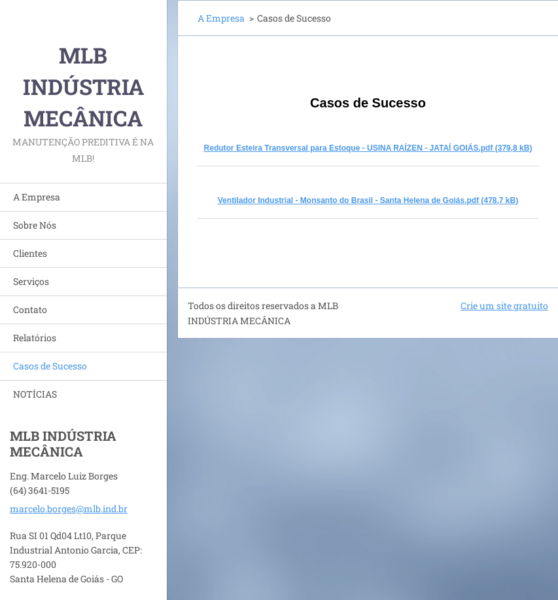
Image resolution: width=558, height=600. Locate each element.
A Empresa (36, 197)
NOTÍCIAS (35, 394)
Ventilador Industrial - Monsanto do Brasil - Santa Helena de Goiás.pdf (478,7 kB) (368, 200)
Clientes (30, 253)
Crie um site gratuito (504, 305)
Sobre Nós (34, 225)
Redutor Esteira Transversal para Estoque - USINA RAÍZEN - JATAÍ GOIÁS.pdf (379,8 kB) (368, 148)
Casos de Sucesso (50, 366)
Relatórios (34, 337)
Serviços (31, 281)
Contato (30, 309)
